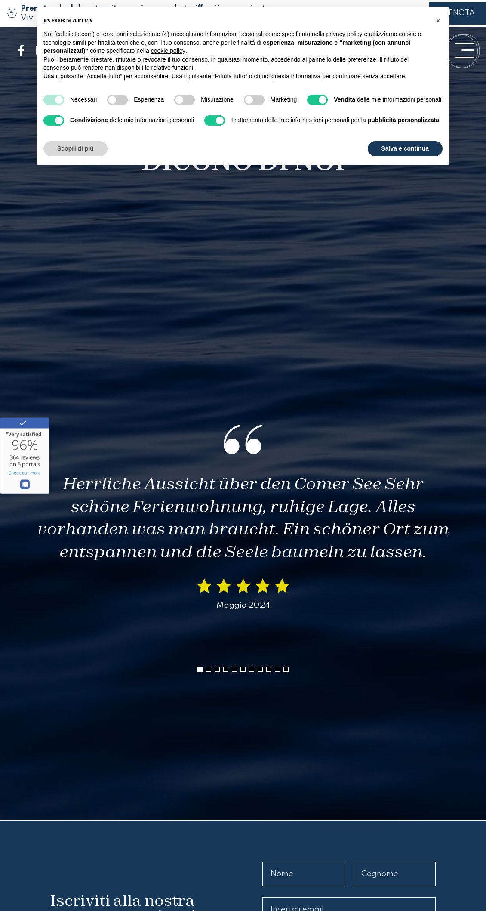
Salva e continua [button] (405, 148)
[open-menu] (464, 50)
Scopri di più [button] (75, 148)
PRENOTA (457, 13)
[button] (200, 669)
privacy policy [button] (344, 34)
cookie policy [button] (168, 50)
